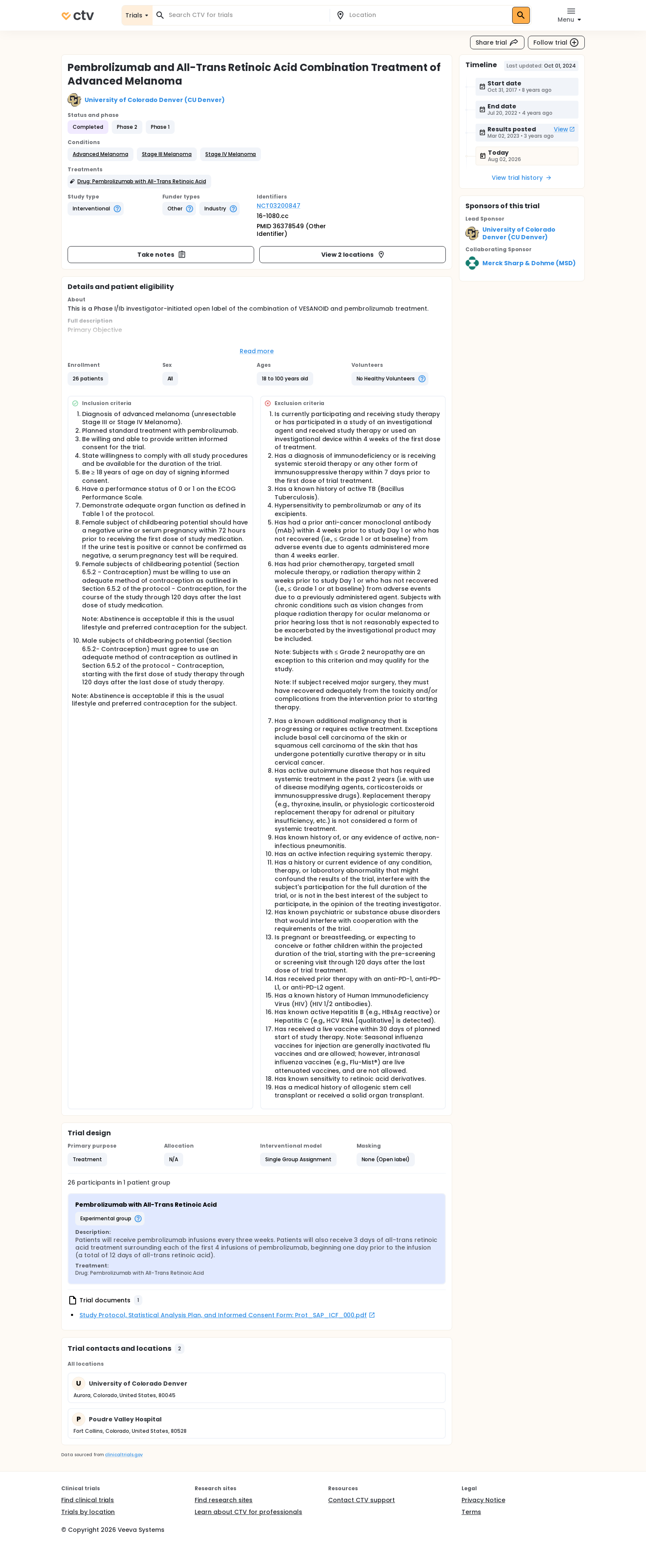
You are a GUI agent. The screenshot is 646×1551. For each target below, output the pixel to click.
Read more (257, 351)
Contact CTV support (361, 1500)
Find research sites (223, 1500)
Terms (471, 1512)
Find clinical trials (87, 1500)
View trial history (522, 177)
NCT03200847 (278, 206)
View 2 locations (353, 254)
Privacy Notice (483, 1500)
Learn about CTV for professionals (248, 1512)
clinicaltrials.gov (123, 1455)
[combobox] (246, 15)
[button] (100, 154)
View (564, 129)
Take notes (161, 254)
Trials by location (88, 1512)
